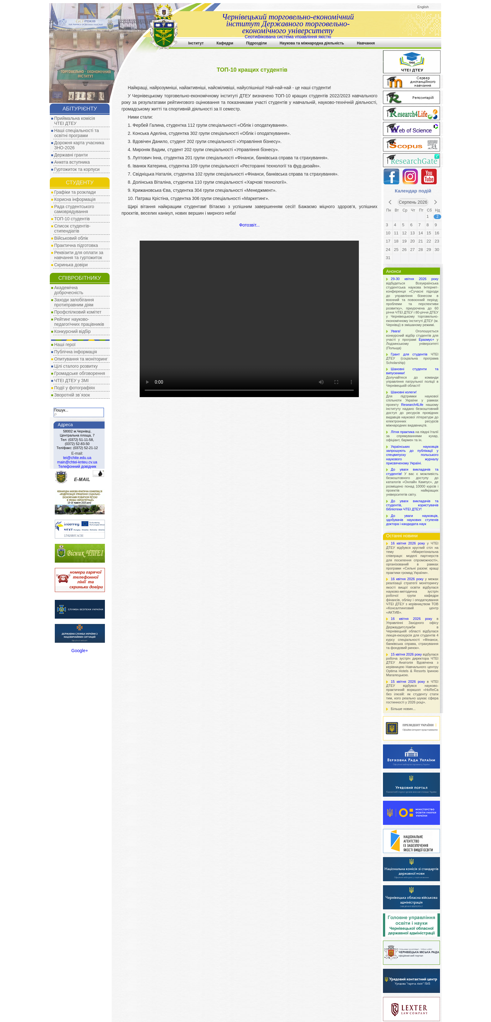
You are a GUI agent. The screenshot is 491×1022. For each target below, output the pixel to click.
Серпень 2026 (413, 202)
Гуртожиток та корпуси (77, 169)
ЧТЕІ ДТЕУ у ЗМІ (71, 380)
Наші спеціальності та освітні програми (76, 133)
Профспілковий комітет (77, 311)
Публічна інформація (75, 351)
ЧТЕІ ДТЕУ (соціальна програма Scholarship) (412, 358)
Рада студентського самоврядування (74, 209)
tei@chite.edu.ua (77, 458)
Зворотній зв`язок (72, 394)
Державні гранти (71, 154)
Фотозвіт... (249, 224)
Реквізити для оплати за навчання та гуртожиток (78, 255)
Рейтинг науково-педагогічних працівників (79, 322)
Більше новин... (403, 709)
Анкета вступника (72, 162)
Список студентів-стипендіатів (72, 228)
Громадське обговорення (79, 373)
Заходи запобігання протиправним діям (74, 302)
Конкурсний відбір (72, 331)
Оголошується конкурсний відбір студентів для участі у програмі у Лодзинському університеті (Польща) (412, 339)
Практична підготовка (76, 245)
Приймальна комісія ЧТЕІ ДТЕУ (74, 121)
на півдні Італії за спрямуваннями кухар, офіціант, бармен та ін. (412, 436)
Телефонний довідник (77, 466)
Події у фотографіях (74, 387)
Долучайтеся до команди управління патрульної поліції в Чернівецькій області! (412, 377)
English (423, 7)
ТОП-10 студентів (72, 218)
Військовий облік (71, 238)
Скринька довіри (71, 264)
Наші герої (64, 344)
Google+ (79, 650)
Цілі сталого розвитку (76, 366)
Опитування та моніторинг (81, 358)
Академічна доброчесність (68, 290)
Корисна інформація (75, 199)
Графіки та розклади (75, 192)
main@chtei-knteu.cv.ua (77, 462)
